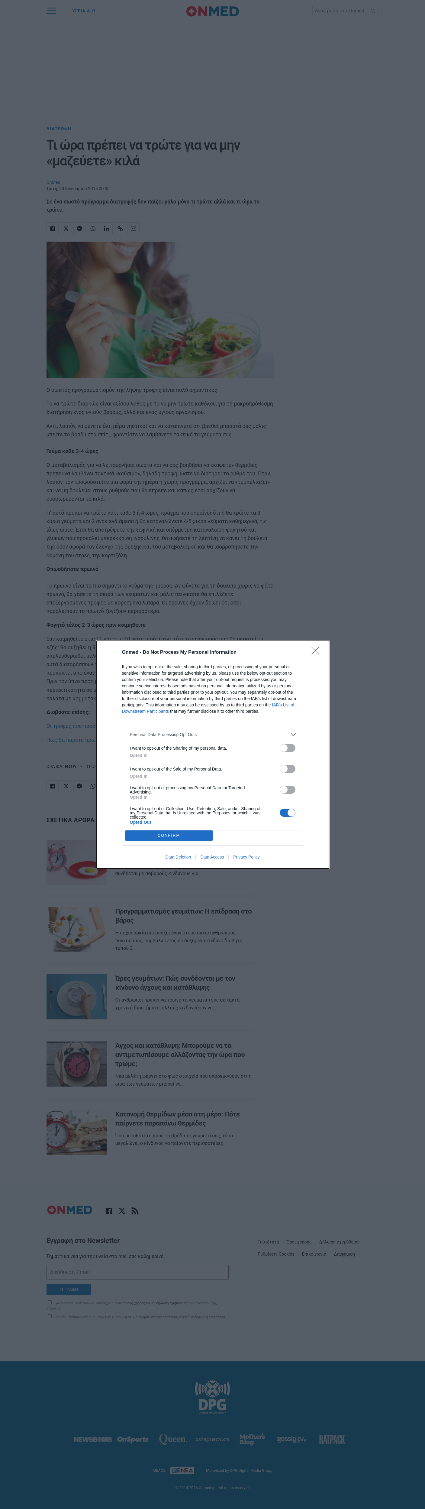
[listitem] (212, 735)
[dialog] (212, 755)
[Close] (317, 652)
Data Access (212, 857)
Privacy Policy (246, 857)
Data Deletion (178, 857)
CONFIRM (169, 835)
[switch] (287, 748)
